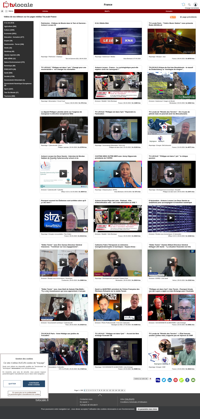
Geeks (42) (8, 48)
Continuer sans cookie (34, 384)
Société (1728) (9, 76)
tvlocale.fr (42, 400)
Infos (127, 399)
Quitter (12, 384)
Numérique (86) (9, 66)
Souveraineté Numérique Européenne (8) (18, 84)
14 (116, 390)
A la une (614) (9, 23)
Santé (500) (8, 73)
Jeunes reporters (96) (12, 55)
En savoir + (84, 402)
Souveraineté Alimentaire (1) (14, 80)
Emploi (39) (8, 41)
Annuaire (169, 11)
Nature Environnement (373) (14, 62)
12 (110, 390)
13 (113, 390)
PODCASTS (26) (10, 69)
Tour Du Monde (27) (11, 92)
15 (119, 390)
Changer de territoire (192, 8)
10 (104, 390)
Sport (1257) (8, 89)
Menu (11, 11)
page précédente (188, 17)
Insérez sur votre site (140, 378)
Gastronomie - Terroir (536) (14, 44)
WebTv (107, 11)
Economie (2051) (10, 33)
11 (107, 390)
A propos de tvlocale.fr (89, 405)
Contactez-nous (86, 399)
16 (122, 390)
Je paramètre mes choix (147, 409)
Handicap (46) (9, 51)
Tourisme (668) (9, 96)
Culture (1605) (9, 30)
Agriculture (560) (10, 26)
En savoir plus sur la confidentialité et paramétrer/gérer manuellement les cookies (24, 393)
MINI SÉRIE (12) (10, 58)
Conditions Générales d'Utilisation (133, 402)
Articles (45, 11)
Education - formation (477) (14, 37)
